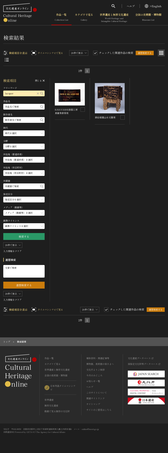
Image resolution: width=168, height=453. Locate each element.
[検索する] (42, 93)
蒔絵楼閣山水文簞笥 (105, 117)
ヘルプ (131, 6)
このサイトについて (96, 392)
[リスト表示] (6, 59)
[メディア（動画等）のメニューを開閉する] (24, 213)
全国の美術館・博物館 (148, 18)
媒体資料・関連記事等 (97, 358)
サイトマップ (93, 404)
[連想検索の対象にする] (83, 109)
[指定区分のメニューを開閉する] (24, 199)
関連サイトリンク (95, 398)
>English (153, 6)
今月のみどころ (94, 375)
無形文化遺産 (51, 405)
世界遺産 (49, 399)
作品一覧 (61, 18)
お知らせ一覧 (93, 381)
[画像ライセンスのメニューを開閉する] (24, 226)
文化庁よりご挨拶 (95, 369)
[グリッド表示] (161, 52)
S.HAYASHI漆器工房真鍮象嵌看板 (66, 111)
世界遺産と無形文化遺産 (114, 18)
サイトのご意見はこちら (99, 409)
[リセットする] (38, 93)
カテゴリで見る (84, 18)
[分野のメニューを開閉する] (24, 146)
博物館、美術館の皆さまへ (100, 364)
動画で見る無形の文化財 (57, 411)
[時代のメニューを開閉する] (24, 133)
